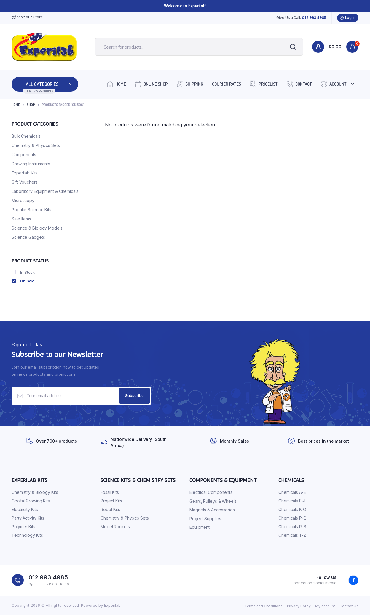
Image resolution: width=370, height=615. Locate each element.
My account (325, 606)
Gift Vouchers (25, 182)
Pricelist (264, 83)
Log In (347, 17)
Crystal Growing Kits (31, 501)
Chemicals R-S (292, 526)
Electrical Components (210, 492)
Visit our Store (27, 17)
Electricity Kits (25, 509)
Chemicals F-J (291, 501)
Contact (299, 83)
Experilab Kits (25, 172)
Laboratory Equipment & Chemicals (45, 191)
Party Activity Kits (28, 518)
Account (334, 83)
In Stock (23, 272)
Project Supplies (205, 518)
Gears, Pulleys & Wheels (213, 501)
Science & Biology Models (37, 227)
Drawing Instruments (31, 163)
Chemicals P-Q (292, 518)
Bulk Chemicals (26, 136)
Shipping (190, 83)
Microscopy (23, 200)
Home (116, 83)
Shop (31, 104)
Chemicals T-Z (292, 535)
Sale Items (21, 218)
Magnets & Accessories (212, 509)
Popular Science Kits (31, 209)
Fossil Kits (110, 492)
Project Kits (111, 501)
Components (24, 154)
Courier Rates (226, 84)
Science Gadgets (28, 237)
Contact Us (348, 606)
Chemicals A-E (292, 492)
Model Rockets (115, 526)
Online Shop (151, 83)
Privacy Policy (299, 606)
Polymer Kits (23, 526)
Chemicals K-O (292, 509)
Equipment (199, 527)
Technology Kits (27, 535)
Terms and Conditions (264, 606)
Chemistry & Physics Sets (36, 145)
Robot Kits (110, 509)
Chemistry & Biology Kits (35, 492)
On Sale (23, 280)
